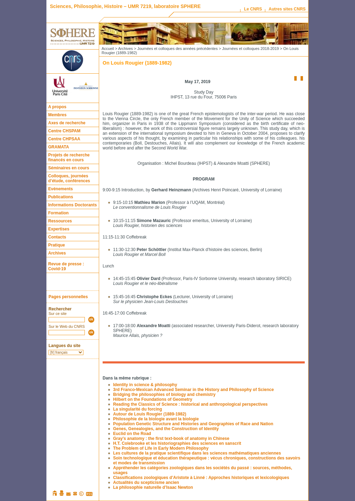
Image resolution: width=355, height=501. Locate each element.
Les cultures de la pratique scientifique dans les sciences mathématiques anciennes (197, 453)
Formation (58, 213)
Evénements (60, 188)
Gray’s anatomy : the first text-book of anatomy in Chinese (171, 438)
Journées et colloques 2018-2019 (250, 48)
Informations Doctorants (72, 204)
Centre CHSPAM (64, 130)
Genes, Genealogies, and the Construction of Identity (166, 428)
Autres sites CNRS (287, 9)
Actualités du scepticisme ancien (146, 482)
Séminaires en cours (68, 167)
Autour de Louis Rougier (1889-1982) (149, 414)
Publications (60, 196)
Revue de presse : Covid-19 (66, 266)
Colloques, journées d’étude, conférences (69, 178)
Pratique (56, 245)
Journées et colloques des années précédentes (177, 48)
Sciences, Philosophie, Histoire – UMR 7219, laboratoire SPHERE (125, 6)
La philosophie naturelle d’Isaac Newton (153, 487)
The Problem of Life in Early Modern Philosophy (160, 448)
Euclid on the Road (132, 433)
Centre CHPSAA (64, 139)
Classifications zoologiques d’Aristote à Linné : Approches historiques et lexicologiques (201, 477)
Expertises (58, 229)
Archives (57, 253)
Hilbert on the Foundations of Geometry (152, 399)
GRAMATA (58, 147)
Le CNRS (253, 9)
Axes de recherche (67, 122)
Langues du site (64, 345)
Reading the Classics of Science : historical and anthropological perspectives (190, 404)
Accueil (108, 48)
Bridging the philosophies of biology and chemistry (164, 394)
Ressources (60, 221)
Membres (57, 114)
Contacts (57, 237)
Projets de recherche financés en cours (69, 157)
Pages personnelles (68, 296)
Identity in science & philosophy (145, 384)
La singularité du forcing (137, 409)
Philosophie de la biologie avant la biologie (156, 419)
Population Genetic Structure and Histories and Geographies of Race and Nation (193, 423)
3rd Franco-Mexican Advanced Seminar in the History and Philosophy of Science (193, 389)
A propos (57, 106)
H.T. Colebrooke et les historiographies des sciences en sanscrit (177, 443)
